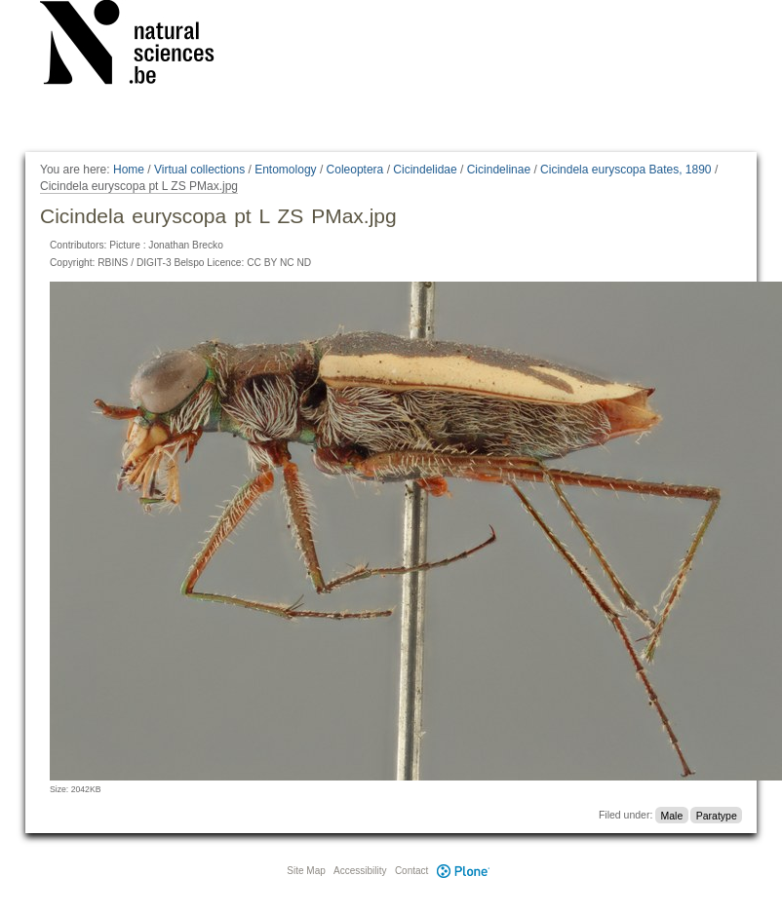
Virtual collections (199, 169)
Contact (411, 870)
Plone (463, 870)
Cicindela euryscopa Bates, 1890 (625, 169)
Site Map (306, 870)
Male (672, 814)
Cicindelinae (498, 169)
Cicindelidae (424, 169)
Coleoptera (355, 169)
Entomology (285, 169)
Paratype (716, 814)
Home (128, 169)
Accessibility (359, 870)
